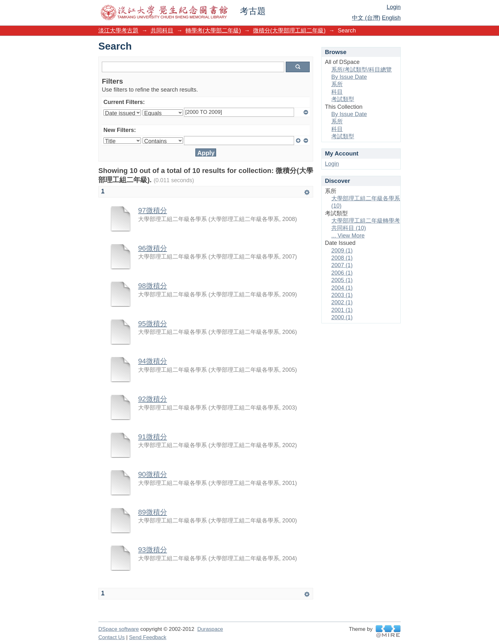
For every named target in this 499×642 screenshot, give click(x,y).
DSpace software (118, 629)
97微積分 (152, 210)
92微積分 (152, 399)
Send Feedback (147, 637)
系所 (337, 84)
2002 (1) (342, 302)
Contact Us (111, 637)
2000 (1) (342, 317)
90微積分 (152, 474)
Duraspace (210, 629)
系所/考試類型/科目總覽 (361, 69)
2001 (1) (342, 310)
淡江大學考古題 (118, 30)
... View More (348, 235)
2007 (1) (342, 265)
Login (394, 7)
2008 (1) (342, 258)
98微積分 (152, 286)
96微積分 (152, 248)
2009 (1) (342, 250)
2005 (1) (342, 280)
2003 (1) (342, 295)
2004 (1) (342, 288)
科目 (337, 92)
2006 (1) (342, 273)
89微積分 (152, 512)
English (391, 18)
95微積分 (152, 324)
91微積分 (152, 437)
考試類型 (342, 99)
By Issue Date (349, 77)
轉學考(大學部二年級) (213, 30)
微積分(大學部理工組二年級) (289, 30)
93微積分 (152, 550)
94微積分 (152, 361)
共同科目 (162, 30)
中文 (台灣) (366, 18)
